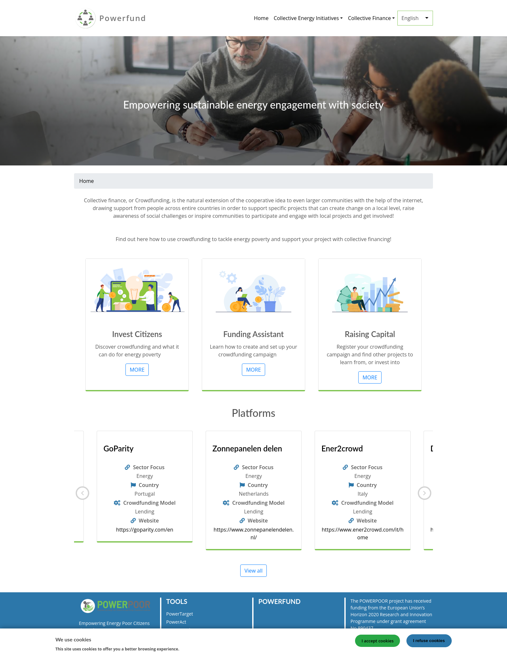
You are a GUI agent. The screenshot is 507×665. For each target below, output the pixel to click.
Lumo (113, 448)
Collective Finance (369, 18)
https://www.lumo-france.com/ (145, 529)
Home (261, 18)
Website (149, 520)
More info (192, 648)
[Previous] (82, 493)
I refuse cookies (429, 640)
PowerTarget (179, 614)
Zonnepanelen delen (356, 448)
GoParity (227, 448)
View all (253, 570)
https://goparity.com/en (253, 529)
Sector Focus (148, 467)
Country (149, 485)
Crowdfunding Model (149, 502)
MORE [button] (137, 369)
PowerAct (176, 622)
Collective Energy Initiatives (306, 18)
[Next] (424, 493)
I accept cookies (377, 641)
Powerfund (122, 18)
